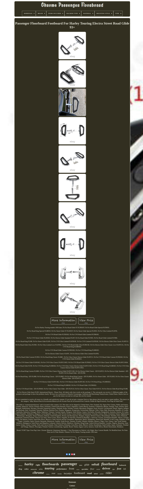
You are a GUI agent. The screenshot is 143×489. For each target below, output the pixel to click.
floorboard (109, 464)
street (96, 474)
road (89, 473)
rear (53, 473)
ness (80, 465)
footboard (79, 473)
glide (86, 464)
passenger (69, 464)
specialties (85, 469)
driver (106, 468)
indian (77, 469)
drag (20, 469)
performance (61, 469)
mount (98, 469)
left (124, 469)
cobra (26, 469)
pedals (102, 474)
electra (47, 474)
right (38, 465)
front (71, 468)
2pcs (113, 469)
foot (119, 468)
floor (92, 469)
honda (60, 474)
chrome (38, 473)
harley (29, 464)
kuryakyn (68, 473)
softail (95, 464)
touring (49, 468)
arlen (41, 469)
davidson (20, 465)
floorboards (50, 464)
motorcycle (34, 469)
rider (109, 473)
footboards (122, 465)
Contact (72, 485)
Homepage (72, 482)
